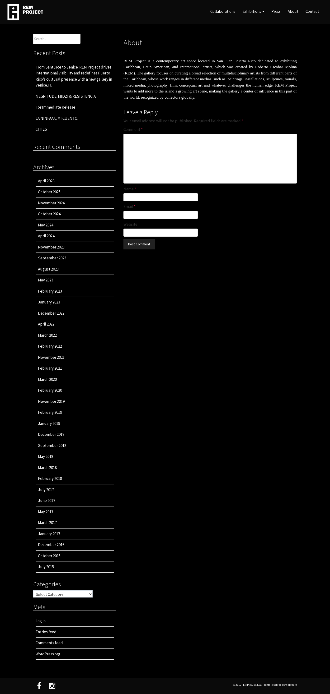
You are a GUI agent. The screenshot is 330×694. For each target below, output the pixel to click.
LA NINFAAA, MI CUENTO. (57, 118)
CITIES (41, 129)
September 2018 (52, 445)
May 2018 (45, 456)
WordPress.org (48, 654)
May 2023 (45, 280)
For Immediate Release (55, 107)
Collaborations (222, 11)
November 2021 (51, 357)
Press (276, 11)
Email (129, 206)
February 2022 (50, 346)
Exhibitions (253, 11)
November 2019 (51, 401)
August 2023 (48, 269)
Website (130, 224)
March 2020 (47, 379)
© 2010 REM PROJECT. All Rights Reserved (257, 684)
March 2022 (47, 335)
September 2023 (52, 258)
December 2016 (51, 544)
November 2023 (51, 247)
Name (129, 189)
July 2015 (46, 566)
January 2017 (49, 533)
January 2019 (49, 423)
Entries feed (46, 631)
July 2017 (46, 489)
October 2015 (49, 555)
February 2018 (50, 478)
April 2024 (46, 236)
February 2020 (50, 390)
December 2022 (51, 313)
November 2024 (51, 203)
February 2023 (50, 291)
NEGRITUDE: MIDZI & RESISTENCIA (66, 96)
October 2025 (49, 191)
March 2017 (47, 522)
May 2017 (45, 511)
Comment (133, 129)
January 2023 (49, 302)
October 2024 (49, 213)
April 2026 (46, 181)
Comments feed (49, 642)
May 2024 (45, 225)
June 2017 (46, 500)
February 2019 (50, 412)
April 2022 (46, 324)
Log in (41, 620)
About (293, 11)
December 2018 (51, 434)
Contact (312, 11)
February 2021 (50, 368)
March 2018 (47, 467)
